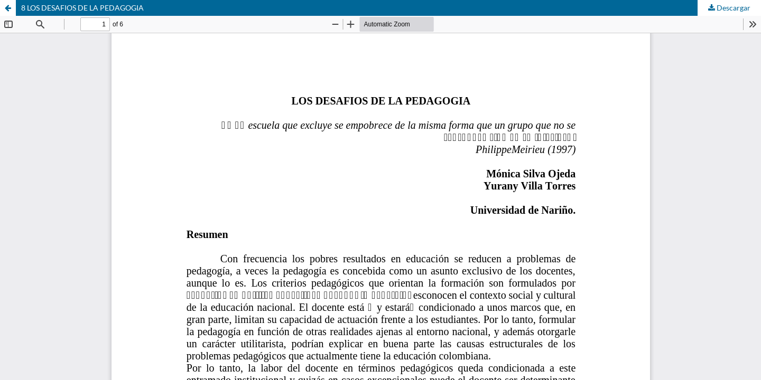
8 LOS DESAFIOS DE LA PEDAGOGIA (82, 7)
